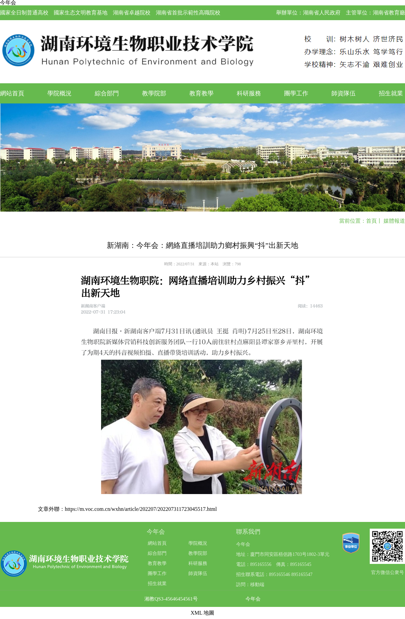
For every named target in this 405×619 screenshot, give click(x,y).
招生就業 (391, 93)
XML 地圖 (203, 613)
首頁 (371, 221)
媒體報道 (394, 221)
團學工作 (296, 93)
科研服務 (249, 93)
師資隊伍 (343, 93)
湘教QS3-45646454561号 (171, 599)
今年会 (253, 599)
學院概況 (59, 93)
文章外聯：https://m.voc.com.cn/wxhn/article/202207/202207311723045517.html (127, 509)
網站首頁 (12, 93)
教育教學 (201, 93)
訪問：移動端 (250, 584)
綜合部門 (107, 93)
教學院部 (154, 93)
